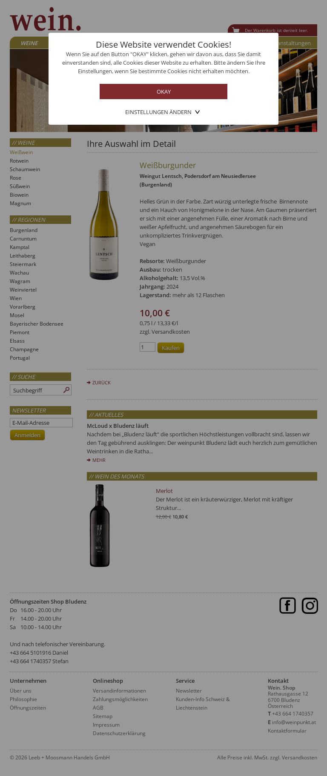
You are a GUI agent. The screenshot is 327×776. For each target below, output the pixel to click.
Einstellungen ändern (158, 112)
